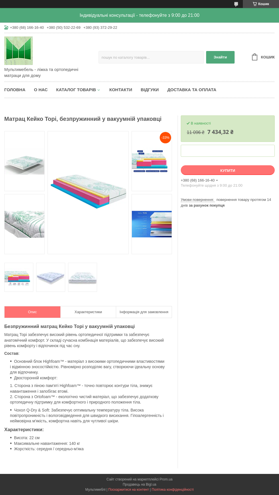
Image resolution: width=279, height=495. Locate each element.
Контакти (120, 89)
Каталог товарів (76, 89)
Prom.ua (166, 479)
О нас (41, 89)
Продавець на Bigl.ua (139, 484)
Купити (227, 170)
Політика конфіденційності (173, 490)
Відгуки (150, 89)
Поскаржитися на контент (128, 490)
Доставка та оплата (191, 89)
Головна (14, 89)
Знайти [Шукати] (220, 57)
